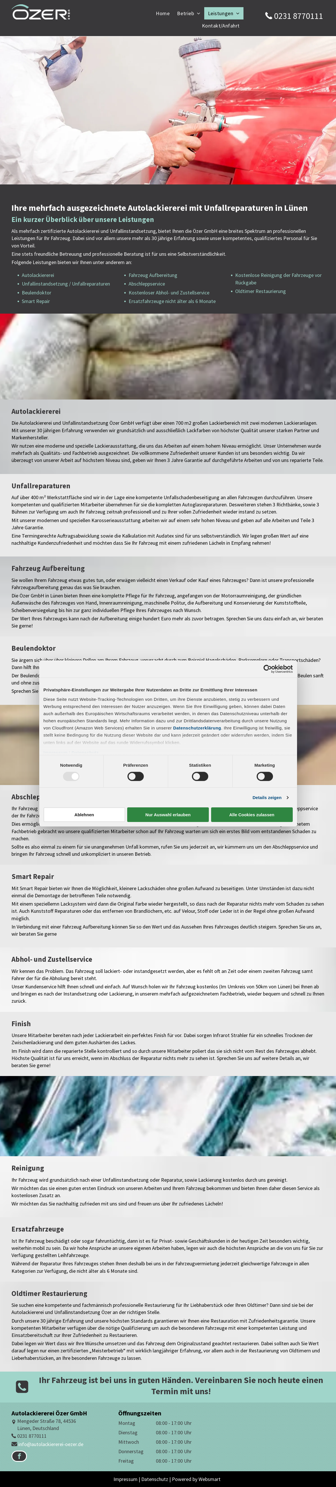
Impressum (56, 752)
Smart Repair (36, 301)
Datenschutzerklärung (197, 727)
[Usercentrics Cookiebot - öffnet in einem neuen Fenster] (268, 669)
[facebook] (19, 1457)
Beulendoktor (36, 292)
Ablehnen (84, 814)
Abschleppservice (147, 283)
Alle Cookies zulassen (251, 814)
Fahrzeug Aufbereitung (153, 275)
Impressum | (126, 1479)
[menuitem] (162, 13)
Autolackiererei (38, 275)
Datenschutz (85, 752)
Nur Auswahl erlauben (168, 814)
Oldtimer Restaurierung (260, 291)
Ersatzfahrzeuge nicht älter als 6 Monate (172, 301)
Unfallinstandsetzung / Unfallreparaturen (66, 283)
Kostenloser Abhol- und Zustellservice (169, 292)
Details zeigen (267, 797)
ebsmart (212, 1479)
